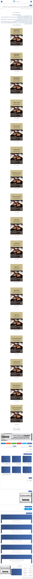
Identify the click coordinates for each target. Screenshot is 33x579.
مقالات (25, 575)
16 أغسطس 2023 (14, 542)
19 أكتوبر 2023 (14, 532)
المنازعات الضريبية (25, 572)
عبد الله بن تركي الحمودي (18, 522)
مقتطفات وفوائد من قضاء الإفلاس (16, 550)
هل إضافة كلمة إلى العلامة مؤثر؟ (16, 520)
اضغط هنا (15, 46)
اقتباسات (25, 568)
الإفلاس (30, 570)
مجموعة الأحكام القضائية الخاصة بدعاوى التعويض (28, 463)
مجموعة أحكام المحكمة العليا (28, 473)
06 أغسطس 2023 (14, 552)
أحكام (30, 5)
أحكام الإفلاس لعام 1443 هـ (17, 473)
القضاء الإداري (30, 572)
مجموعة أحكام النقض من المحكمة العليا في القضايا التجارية (6, 463)
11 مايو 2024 (13, 522)
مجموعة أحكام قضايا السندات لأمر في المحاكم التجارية (16, 463)
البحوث (25, 570)
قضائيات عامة (30, 575)
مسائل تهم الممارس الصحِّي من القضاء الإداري (16, 530)
